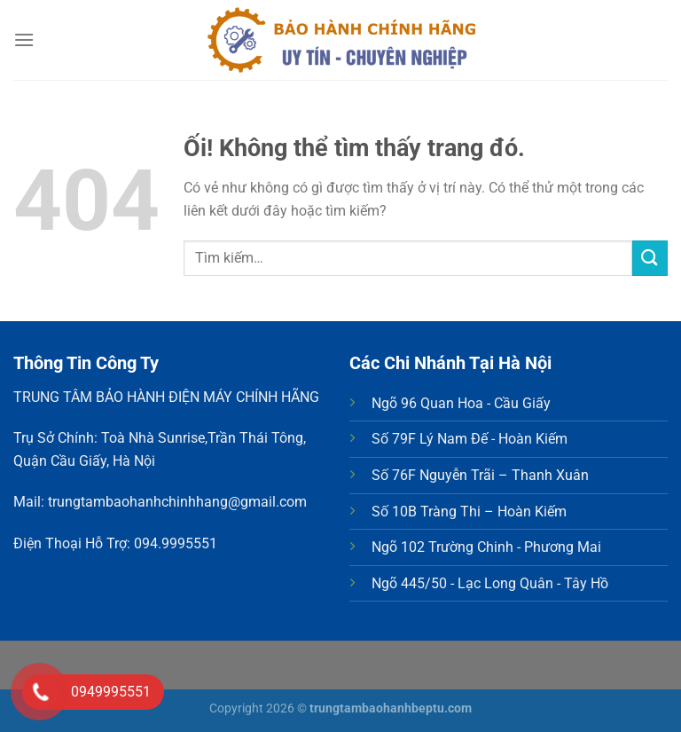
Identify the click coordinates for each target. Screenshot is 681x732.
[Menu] (24, 39)
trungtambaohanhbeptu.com (390, 708)
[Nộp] (650, 257)
